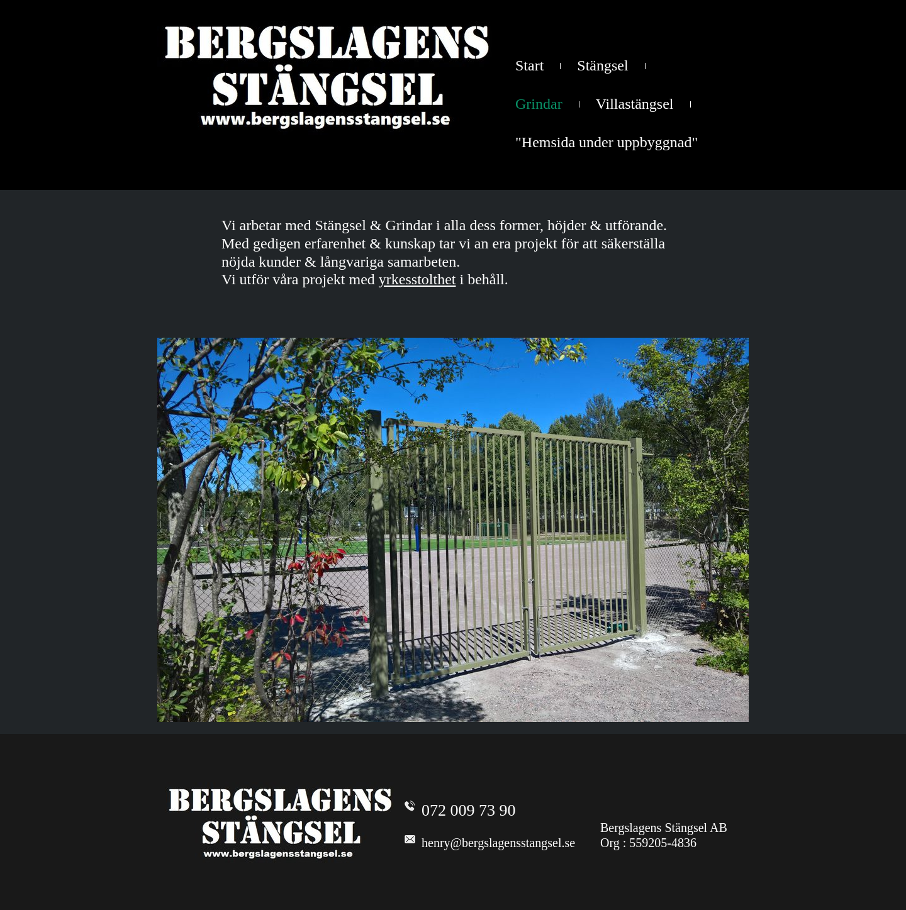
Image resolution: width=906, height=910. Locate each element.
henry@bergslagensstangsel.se (498, 843)
